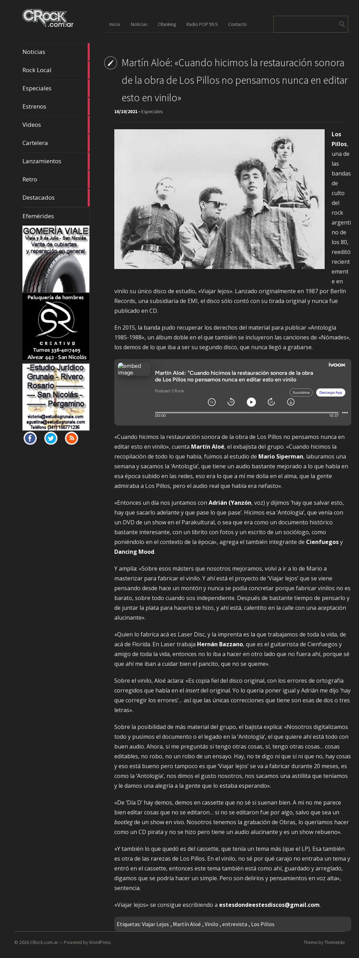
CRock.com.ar (44, 942)
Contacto (237, 24)
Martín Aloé (187, 924)
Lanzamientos (56, 161)
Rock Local (56, 70)
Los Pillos (263, 924)
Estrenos (56, 106)
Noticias (56, 52)
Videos (56, 124)
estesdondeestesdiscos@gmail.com (269, 905)
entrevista (234, 924)
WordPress (100, 942)
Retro (56, 179)
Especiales (56, 88)
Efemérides (38, 216)
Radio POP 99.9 (202, 24)
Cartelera (56, 143)
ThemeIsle (334, 942)
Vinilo (211, 924)
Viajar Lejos (155, 924)
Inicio (114, 24)
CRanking (167, 24)
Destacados (56, 197)
